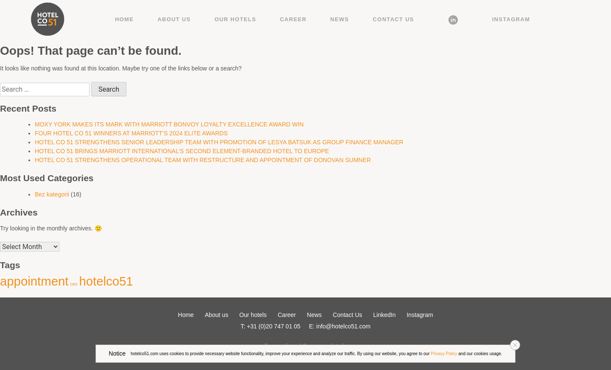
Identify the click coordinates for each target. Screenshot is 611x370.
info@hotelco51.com (343, 326)
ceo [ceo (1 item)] (73, 283)
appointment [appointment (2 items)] (34, 281)
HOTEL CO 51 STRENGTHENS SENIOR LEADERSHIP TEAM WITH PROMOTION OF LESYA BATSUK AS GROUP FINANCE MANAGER (219, 142)
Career (293, 19)
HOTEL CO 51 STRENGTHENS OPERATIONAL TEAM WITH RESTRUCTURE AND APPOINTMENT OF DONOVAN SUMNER (203, 160)
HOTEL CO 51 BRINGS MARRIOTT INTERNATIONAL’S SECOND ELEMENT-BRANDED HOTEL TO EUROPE (182, 151)
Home (124, 19)
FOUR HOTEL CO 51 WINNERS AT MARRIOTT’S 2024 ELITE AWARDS (131, 133)
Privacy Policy (444, 353)
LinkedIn (453, 19)
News (339, 19)
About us (174, 19)
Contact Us (393, 19)
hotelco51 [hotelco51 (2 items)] (106, 281)
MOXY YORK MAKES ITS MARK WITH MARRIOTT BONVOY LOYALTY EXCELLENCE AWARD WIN (169, 124)
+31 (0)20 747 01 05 (274, 326)
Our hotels (235, 19)
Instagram (511, 19)
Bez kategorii (52, 194)
